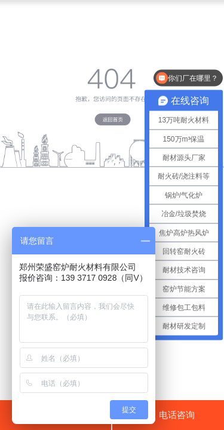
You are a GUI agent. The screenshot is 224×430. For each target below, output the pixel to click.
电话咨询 (168, 414)
